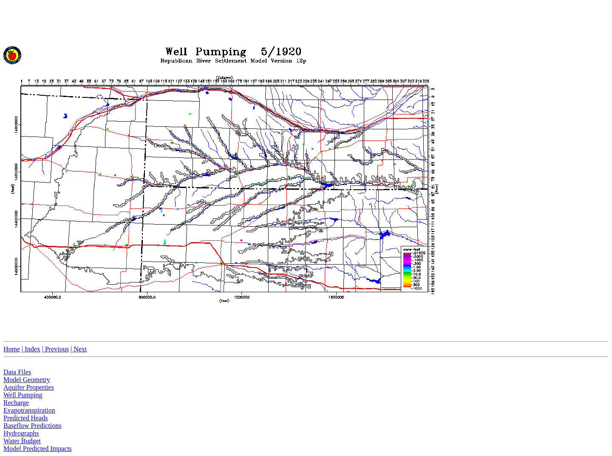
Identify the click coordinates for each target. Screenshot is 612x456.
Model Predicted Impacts (37, 448)
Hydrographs (21, 433)
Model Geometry (26, 379)
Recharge (16, 402)
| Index (31, 349)
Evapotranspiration (29, 410)
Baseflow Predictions (32, 425)
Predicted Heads (25, 418)
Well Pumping (22, 395)
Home (11, 349)
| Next (79, 349)
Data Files (17, 372)
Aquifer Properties (28, 387)
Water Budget (22, 441)
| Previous (55, 349)
